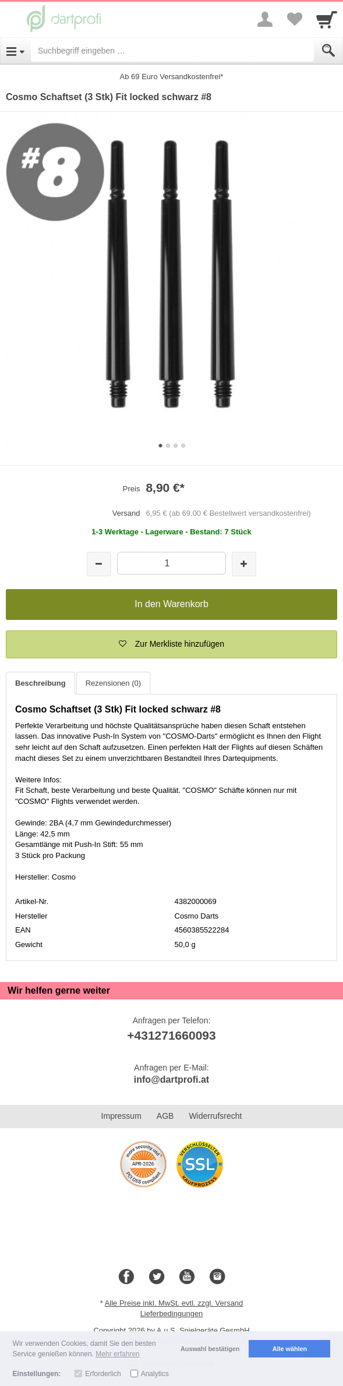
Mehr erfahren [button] (117, 1354)
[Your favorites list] (294, 19)
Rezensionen (113, 683)
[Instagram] (217, 1277)
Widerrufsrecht (215, 1116)
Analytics (155, 1374)
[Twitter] (157, 1277)
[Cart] (326, 19)
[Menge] (171, 563)
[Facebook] (126, 1277)
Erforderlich (103, 1374)
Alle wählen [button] (290, 1348)
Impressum (121, 1116)
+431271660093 (171, 1035)
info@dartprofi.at (171, 1079)
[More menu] (265, 19)
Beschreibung (40, 683)
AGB (165, 1116)
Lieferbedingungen (171, 1313)
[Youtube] (187, 1277)
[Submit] (328, 50)
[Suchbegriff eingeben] (172, 51)
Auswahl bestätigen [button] (210, 1348)
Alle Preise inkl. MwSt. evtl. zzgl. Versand (174, 1303)
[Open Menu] (15, 50)
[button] (171, 644)
